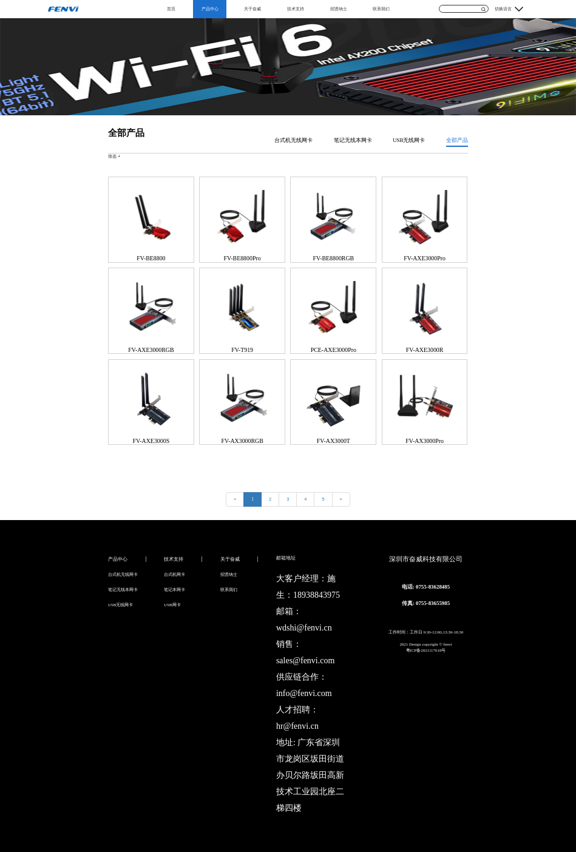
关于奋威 (252, 9)
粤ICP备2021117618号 (426, 650)
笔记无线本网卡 (353, 140)
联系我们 (381, 9)
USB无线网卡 (409, 140)
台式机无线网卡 (293, 140)
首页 (171, 9)
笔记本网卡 (174, 589)
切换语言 (503, 9)
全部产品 (457, 140)
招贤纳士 (338, 9)
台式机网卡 (174, 574)
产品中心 (210, 9)
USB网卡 (172, 605)
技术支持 (295, 9)
